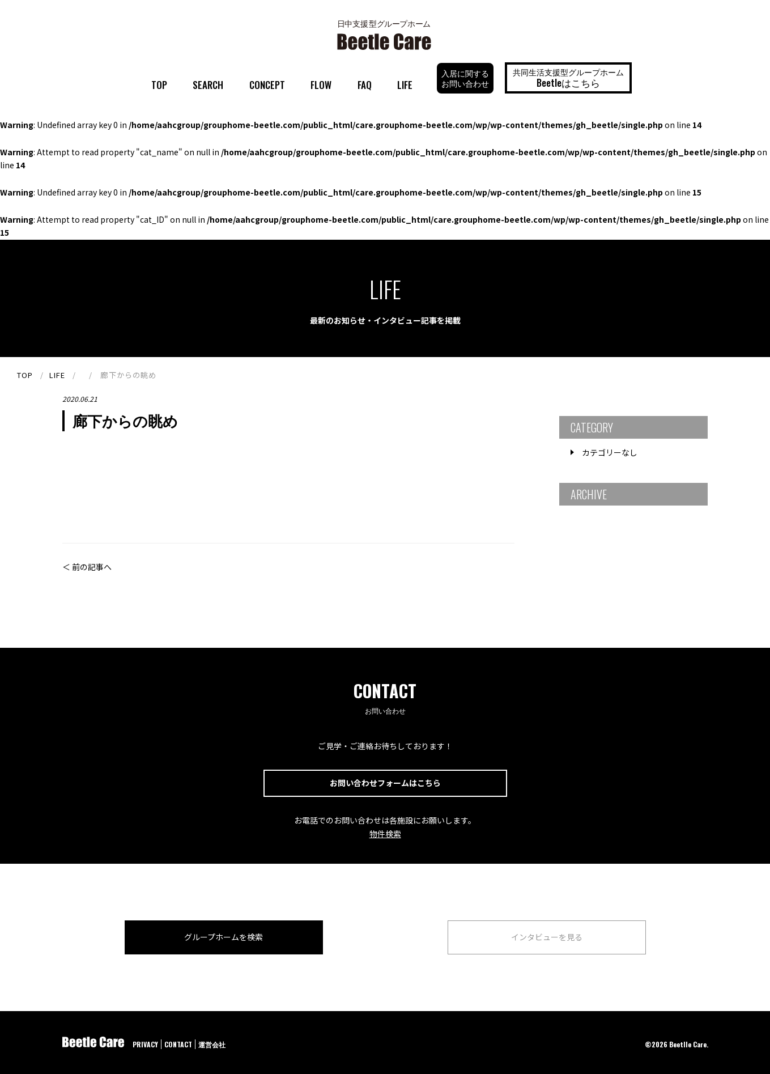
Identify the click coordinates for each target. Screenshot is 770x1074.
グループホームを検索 (223, 937)
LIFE (404, 85)
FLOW (320, 85)
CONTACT (178, 1044)
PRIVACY (145, 1044)
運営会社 (212, 1044)
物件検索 (385, 833)
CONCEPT (267, 85)
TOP (159, 85)
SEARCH (208, 85)
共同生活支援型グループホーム (568, 78)
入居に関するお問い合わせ (465, 78)
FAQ (365, 85)
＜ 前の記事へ (87, 566)
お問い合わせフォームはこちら (385, 782)
